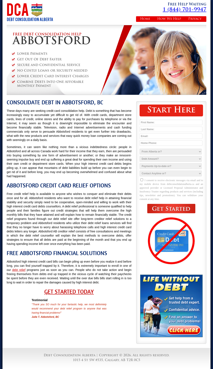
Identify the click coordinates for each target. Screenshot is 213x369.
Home (145, 19)
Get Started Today (69, 291)
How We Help (169, 19)
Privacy (195, 19)
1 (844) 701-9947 (184, 9)
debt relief (19, 270)
